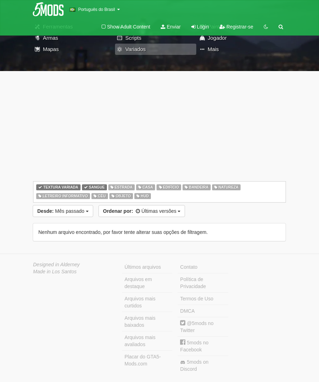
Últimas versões (142, 211)
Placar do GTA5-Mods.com (143, 360)
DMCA (187, 311)
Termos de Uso (196, 298)
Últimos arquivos (143, 267)
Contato (188, 267)
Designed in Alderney (56, 264)
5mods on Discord (194, 365)
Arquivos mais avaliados (140, 341)
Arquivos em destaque (138, 282)
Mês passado (63, 211)
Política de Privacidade (193, 282)
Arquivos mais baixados (140, 321)
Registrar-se (236, 27)
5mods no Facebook (194, 345)
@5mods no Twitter (196, 326)
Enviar (171, 27)
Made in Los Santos (55, 271)
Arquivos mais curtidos (140, 302)
